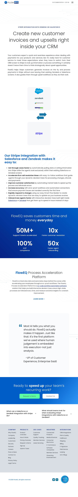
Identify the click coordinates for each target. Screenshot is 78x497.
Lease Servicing (38, 443)
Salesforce (12, 200)
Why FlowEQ (12, 433)
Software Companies (50, 449)
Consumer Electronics (50, 441)
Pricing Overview (25, 440)
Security (11, 444)
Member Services (39, 440)
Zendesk (22, 200)
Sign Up (22, 446)
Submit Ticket (24, 448)
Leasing (62, 452)
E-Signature (64, 446)
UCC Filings (63, 455)
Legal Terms (12, 463)
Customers (11, 441)
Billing (61, 444)
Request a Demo (29, 396)
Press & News (12, 452)
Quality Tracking (38, 437)
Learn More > (39, 299)
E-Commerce (51, 445)
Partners (11, 446)
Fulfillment (63, 438)
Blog (9, 458)
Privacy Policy (12, 460)
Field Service (64, 449)
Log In (67, 2)
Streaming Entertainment (51, 456)
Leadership (11, 438)
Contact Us (50, 396)
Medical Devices (52, 437)
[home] (11, 2)
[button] (72, 2)
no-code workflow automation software (52, 286)
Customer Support (36, 434)
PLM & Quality (64, 435)
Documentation (58, 2)
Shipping (62, 441)
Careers (10, 449)
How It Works (24, 437)
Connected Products (50, 434)
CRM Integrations (65, 433)
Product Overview (23, 434)
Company (11, 435)
